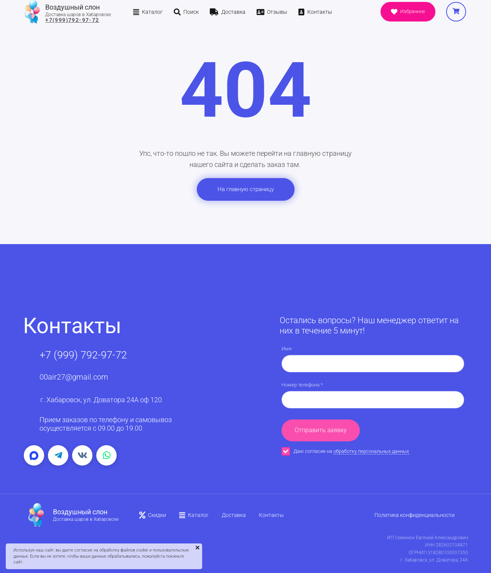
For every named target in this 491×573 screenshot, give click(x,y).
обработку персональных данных (371, 451)
